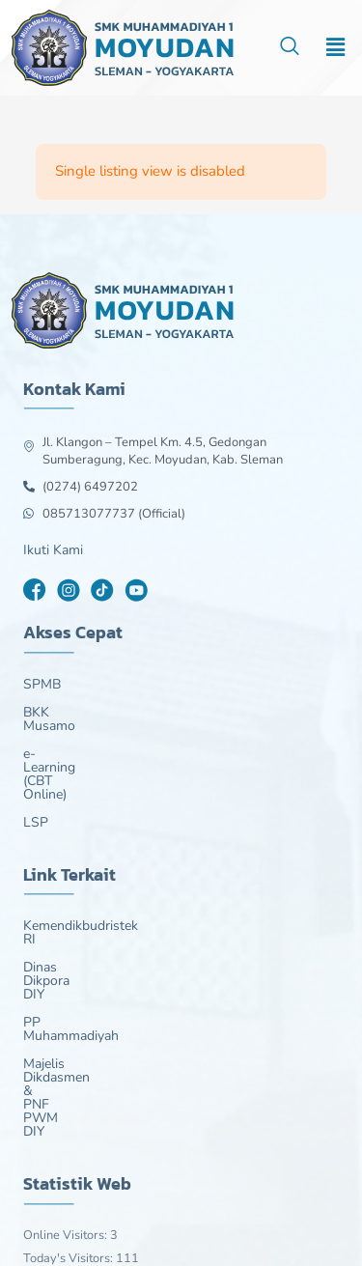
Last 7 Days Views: (77, 1104)
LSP (35, 768)
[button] (336, 47)
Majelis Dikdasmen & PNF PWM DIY (132, 956)
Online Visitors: (66, 1059)
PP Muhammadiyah (81, 928)
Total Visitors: (62, 1151)
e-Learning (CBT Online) (95, 740)
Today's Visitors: (69, 1082)
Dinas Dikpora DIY (77, 900)
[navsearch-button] (289, 48)
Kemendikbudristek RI (88, 872)
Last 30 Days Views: (81, 1128)
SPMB (42, 684)
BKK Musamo (64, 712)
